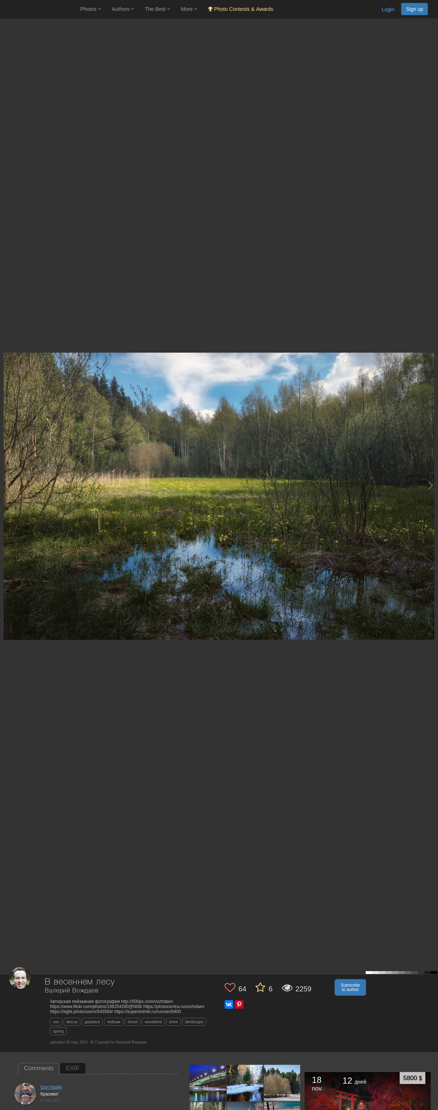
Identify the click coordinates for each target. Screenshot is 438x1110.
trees (173, 1022)
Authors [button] (123, 9)
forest (133, 1022)
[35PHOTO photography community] (39, 9)
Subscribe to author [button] (350, 987)
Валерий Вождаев (71, 991)
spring (58, 1031)
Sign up (414, 9)
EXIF (73, 1068)
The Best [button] (157, 9)
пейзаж (113, 1022)
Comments (39, 1068)
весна (72, 1022)
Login (388, 9)
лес (56, 1022)
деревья (92, 1022)
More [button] (189, 9)
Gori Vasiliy (51, 1087)
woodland (153, 1022)
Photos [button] (90, 9)
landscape (194, 1022)
